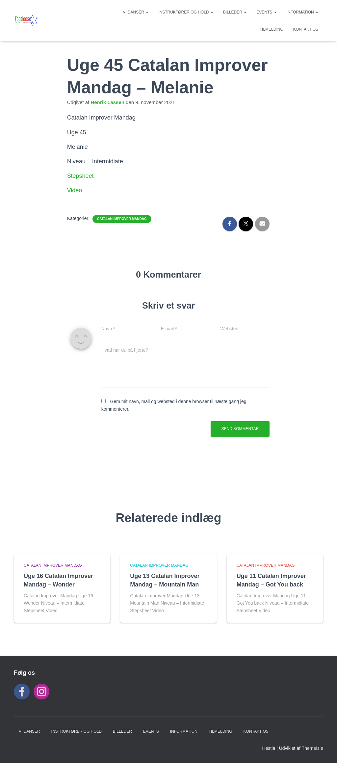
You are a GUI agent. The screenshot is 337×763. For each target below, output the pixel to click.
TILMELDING (271, 29)
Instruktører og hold (185, 12)
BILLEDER (234, 12)
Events (266, 12)
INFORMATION (302, 12)
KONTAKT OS (305, 29)
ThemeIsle (312, 748)
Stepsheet (80, 176)
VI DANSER (135, 12)
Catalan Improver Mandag (122, 219)
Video (74, 190)
